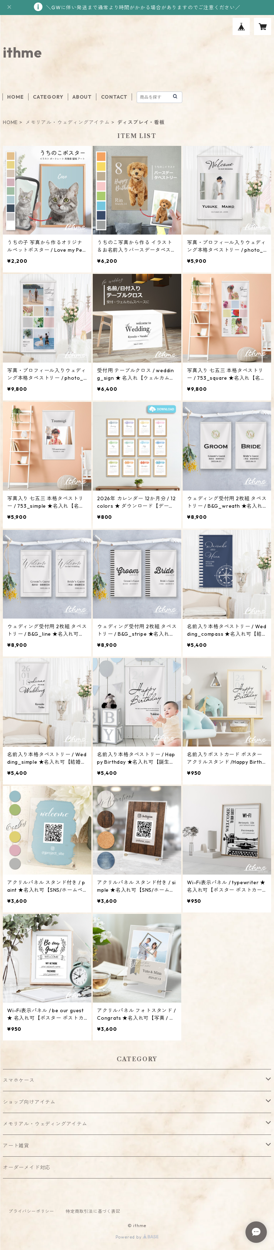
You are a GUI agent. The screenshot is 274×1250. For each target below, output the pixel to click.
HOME (15, 97)
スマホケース (19, 1080)
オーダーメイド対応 (26, 1167)
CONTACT (114, 97)
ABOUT (82, 97)
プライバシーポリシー (31, 1211)
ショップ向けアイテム (29, 1102)
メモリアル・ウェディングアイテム (67, 122)
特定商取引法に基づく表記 (93, 1211)
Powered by (137, 1237)
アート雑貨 (16, 1145)
